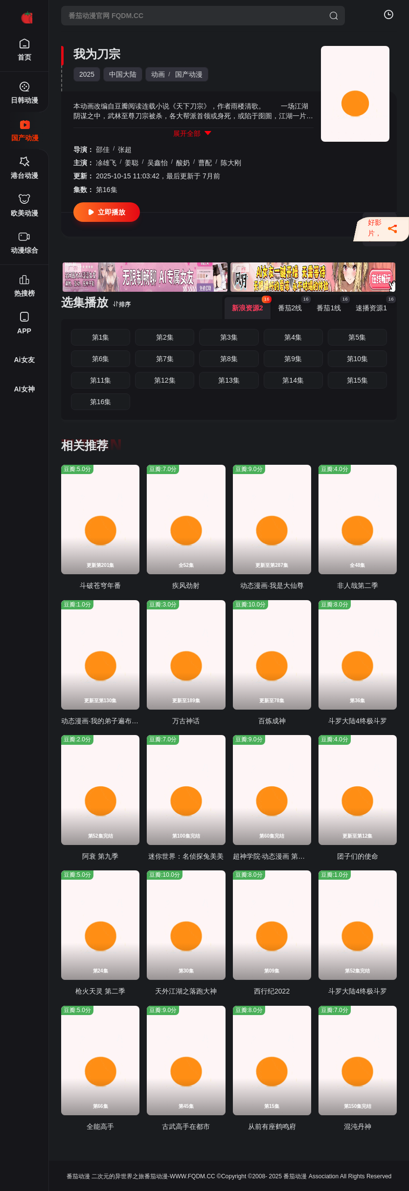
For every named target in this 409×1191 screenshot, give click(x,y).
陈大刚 (231, 163)
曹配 (205, 163)
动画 (158, 74)
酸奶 (183, 163)
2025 (86, 74)
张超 (125, 149)
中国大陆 (122, 74)
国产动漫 (189, 74)
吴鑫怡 (157, 163)
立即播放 (106, 212)
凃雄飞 (106, 163)
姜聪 (131, 163)
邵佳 (103, 149)
